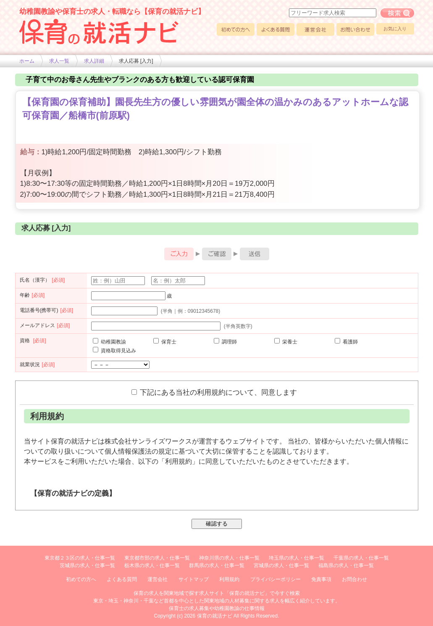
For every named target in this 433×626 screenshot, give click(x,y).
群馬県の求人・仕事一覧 (216, 565)
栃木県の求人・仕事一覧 (152, 565)
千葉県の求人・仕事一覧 (361, 558)
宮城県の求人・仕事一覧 (281, 565)
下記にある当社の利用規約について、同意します (214, 392)
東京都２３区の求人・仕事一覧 (80, 558)
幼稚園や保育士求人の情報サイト (99, 31)
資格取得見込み (114, 351)
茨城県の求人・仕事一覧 (87, 565)
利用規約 (229, 579)
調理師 (225, 342)
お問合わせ (354, 579)
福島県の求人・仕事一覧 (346, 565)
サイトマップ (193, 579)
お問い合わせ (355, 29)
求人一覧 (59, 61)
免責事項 (321, 579)
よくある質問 (275, 29)
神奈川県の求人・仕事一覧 (229, 558)
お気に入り (395, 28)
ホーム (26, 61)
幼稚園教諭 (109, 342)
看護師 (346, 342)
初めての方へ (236, 29)
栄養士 (285, 342)
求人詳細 (94, 61)
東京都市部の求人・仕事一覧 (157, 558)
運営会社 (315, 29)
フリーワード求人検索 (397, 13)
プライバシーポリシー (275, 579)
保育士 (164, 342)
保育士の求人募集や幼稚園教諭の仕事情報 (217, 608)
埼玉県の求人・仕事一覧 (296, 558)
